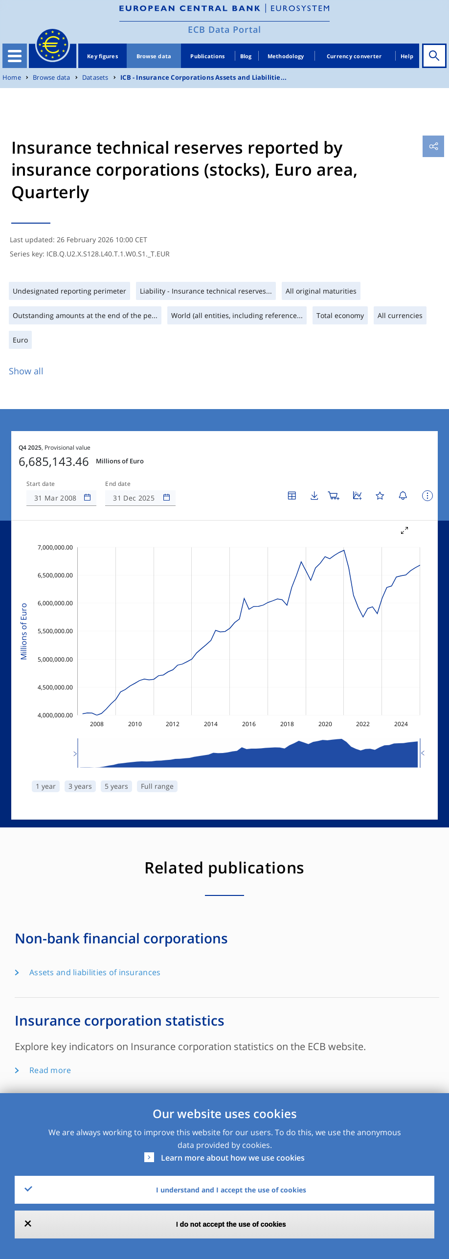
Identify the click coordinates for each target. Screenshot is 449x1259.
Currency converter (354, 56)
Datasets (95, 77)
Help (407, 56)
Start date (40, 454)
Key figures (102, 56)
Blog (246, 56)
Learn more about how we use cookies (233, 1157)
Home (11, 77)
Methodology (286, 56)
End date (118, 454)
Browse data (154, 56)
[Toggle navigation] (14, 56)
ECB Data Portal (224, 29)
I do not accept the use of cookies (231, 1224)
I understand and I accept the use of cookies (231, 1189)
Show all (26, 371)
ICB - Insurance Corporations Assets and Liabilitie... (203, 77)
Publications (207, 56)
